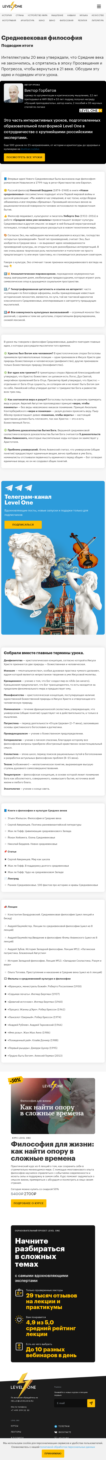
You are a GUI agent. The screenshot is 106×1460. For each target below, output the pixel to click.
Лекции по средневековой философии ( (57, 926)
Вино (52, 20)
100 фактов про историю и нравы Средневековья (67, 884)
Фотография (9, 20)
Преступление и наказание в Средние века (52, 972)
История (7, 15)
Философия (67, 20)
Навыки (71, 15)
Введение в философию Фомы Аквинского (58, 937)
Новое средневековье (44, 843)
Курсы (14, 1426)
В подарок (17, 1438)
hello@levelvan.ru (22, 1401)
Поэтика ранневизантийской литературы (56, 824)
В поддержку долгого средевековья (47, 865)
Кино (42, 20)
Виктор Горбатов (40, 90)
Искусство (98, 15)
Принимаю (53, 1453)
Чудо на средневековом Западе (44, 872)
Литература (98, 20)
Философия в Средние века (44, 818)
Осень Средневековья (41, 837)
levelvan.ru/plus (30, 148)
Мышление (57, 15)
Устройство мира (38, 15)
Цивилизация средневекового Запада (48, 831)
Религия (82, 20)
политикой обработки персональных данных (67, 1447)
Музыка (84, 15)
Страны (20, 15)
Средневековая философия (58, 914)
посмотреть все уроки (24, 157)
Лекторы (16, 1432)
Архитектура (27, 20)
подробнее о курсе (29, 1203)
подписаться (23, 524)
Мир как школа (40, 859)
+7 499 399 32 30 (20, 1410)
